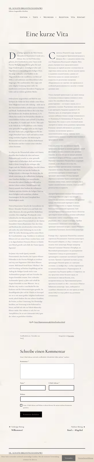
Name (22, 383)
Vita (73, 17)
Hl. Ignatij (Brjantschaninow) (25, 8)
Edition (23, 17)
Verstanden (68, 458)
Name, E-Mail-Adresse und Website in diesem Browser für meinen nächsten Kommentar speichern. (47, 406)
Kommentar (24, 361)
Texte (35, 17)
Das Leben (71, 336)
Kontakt (81, 17)
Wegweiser (48, 17)
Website (22, 394)
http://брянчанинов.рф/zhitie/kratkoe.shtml (49, 322)
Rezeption (64, 17)
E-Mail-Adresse (54, 383)
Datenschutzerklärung (85, 458)
